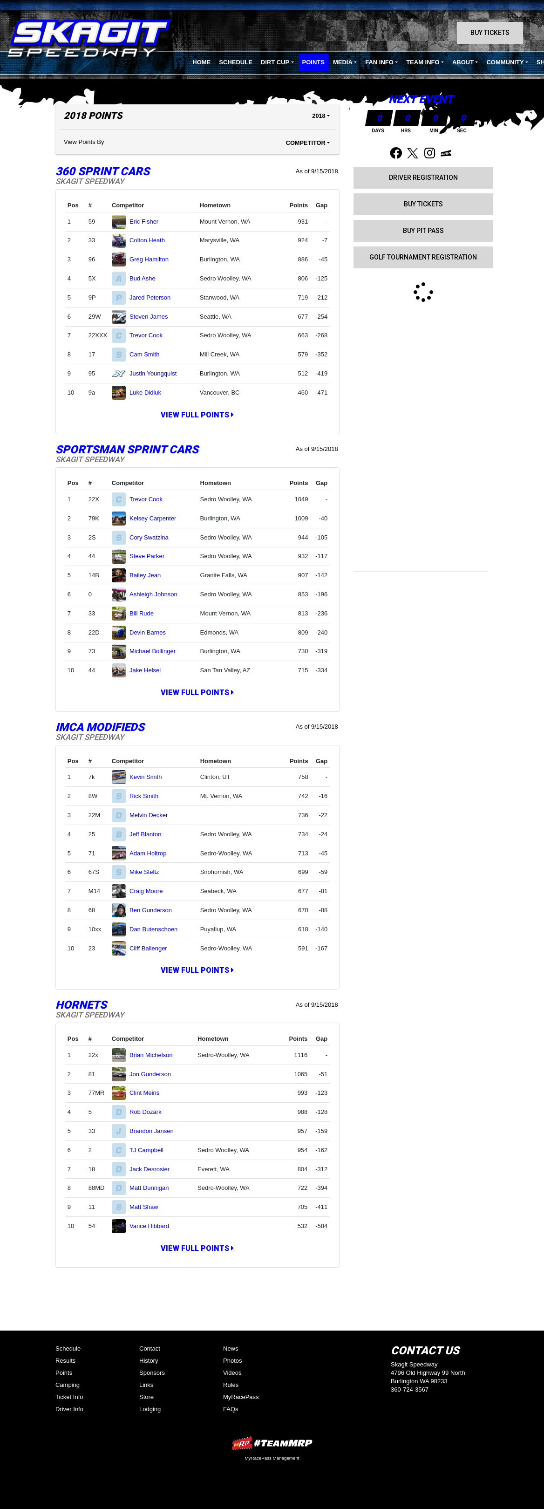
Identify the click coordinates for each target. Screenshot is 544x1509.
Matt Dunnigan (153, 1187)
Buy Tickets (490, 32)
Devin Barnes (151, 632)
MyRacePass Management (272, 1458)
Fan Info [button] (379, 62)
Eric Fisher (147, 221)
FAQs (230, 1409)
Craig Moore (149, 891)
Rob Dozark (149, 1111)
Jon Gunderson (154, 1074)
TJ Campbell (150, 1150)
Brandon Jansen (155, 1130)
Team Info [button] (423, 62)
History (148, 1360)
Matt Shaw (147, 1206)
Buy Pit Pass (423, 230)
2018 (318, 115)
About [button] (463, 62)
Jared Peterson (153, 297)
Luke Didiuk (149, 392)
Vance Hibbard (153, 1225)
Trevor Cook (149, 335)
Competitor (306, 142)
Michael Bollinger (156, 651)
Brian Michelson (154, 1055)
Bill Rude (145, 613)
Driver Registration (423, 177)
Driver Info (69, 1409)
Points (313, 62)
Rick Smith (147, 795)
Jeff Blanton (149, 834)
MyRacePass (241, 1396)
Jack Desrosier (153, 1169)
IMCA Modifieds (99, 727)
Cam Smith (148, 354)
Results (65, 1360)
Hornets (81, 1004)
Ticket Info (69, 1396)
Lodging (150, 1409)
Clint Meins (148, 1092)
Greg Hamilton (152, 259)
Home (201, 62)
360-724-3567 (409, 1389)
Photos (232, 1360)
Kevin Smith (149, 776)
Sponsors (152, 1372)
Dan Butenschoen (157, 929)
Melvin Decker (152, 815)
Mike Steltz (148, 871)
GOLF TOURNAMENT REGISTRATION (423, 257)
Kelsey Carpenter (156, 518)
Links (146, 1384)
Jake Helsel (149, 670)
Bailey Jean (149, 575)
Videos (232, 1372)
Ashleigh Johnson (157, 594)
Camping (67, 1384)
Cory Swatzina (152, 537)
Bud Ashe (146, 278)
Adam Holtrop (151, 853)
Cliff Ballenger (152, 948)
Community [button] (505, 62)
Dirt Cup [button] (275, 62)
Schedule (235, 62)
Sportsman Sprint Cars (126, 449)
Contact (149, 1348)
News (230, 1348)
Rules (230, 1384)
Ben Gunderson (154, 910)
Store (146, 1396)
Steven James (152, 316)
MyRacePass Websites (272, 1443)
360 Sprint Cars (102, 171)
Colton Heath (151, 240)
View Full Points (197, 414)
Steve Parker (150, 556)
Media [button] (343, 62)
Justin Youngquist (156, 373)
